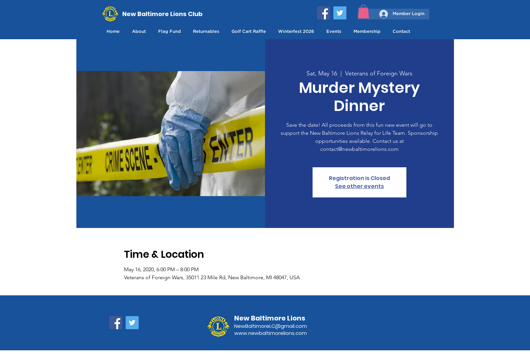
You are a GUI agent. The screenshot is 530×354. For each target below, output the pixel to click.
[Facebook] (323, 12)
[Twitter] (339, 12)
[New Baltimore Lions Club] (162, 13)
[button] (363, 11)
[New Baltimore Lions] (279, 318)
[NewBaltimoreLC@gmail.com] (279, 326)
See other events (359, 186)
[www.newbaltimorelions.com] (279, 333)
